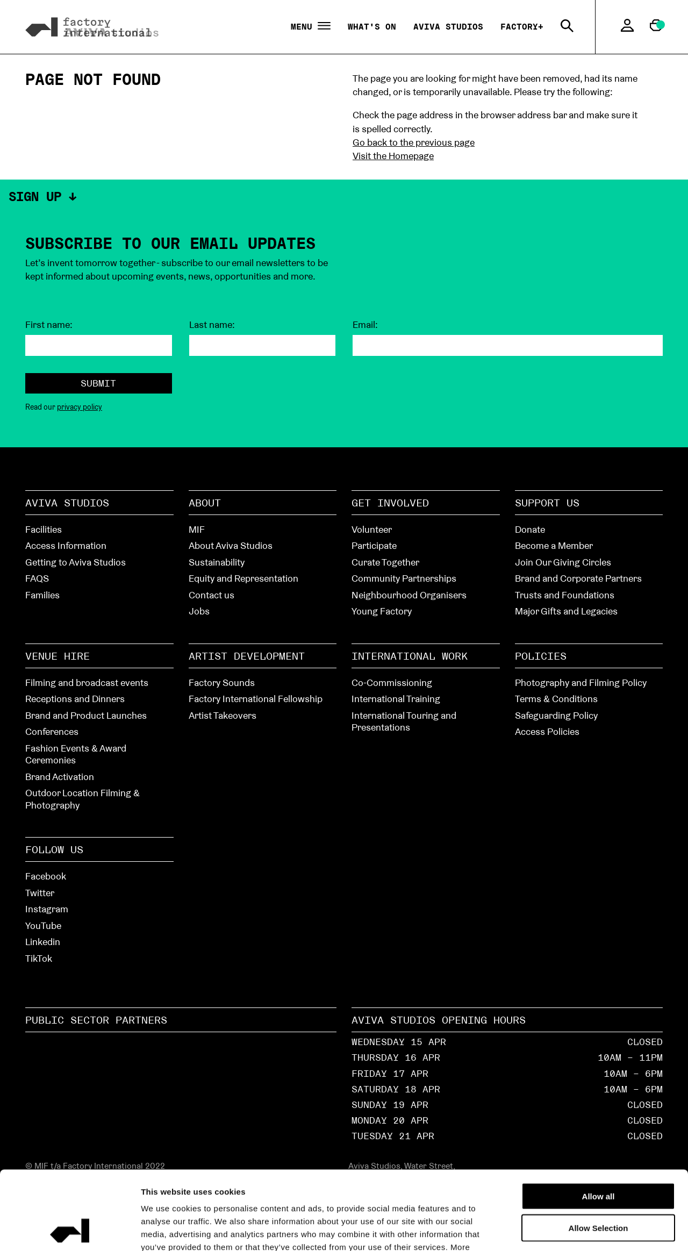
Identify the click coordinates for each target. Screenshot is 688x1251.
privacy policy (79, 407)
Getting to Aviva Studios (75, 562)
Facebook (45, 876)
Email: (365, 325)
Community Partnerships (404, 578)
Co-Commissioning (392, 682)
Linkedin (42, 941)
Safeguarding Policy (556, 715)
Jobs (199, 611)
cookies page (293, 1186)
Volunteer (372, 529)
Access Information (65, 545)
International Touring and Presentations (404, 721)
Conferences (51, 731)
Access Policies (547, 731)
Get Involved (390, 503)
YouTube (43, 925)
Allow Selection (598, 1154)
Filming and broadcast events (86, 682)
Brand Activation (59, 776)
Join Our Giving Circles (563, 562)
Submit (98, 383)
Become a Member (554, 545)
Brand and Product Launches (86, 715)
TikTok (38, 958)
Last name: (212, 325)
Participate (374, 545)
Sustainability (217, 562)
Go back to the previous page (414, 142)
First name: (49, 325)
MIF (197, 529)
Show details (608, 1229)
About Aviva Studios (231, 545)
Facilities (43, 529)
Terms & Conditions (556, 698)
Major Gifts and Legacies (566, 611)
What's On (372, 26)
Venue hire (57, 656)
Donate (530, 529)
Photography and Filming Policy (581, 682)
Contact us (211, 595)
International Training (396, 698)
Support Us (547, 503)
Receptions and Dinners (75, 698)
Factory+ (521, 26)
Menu (311, 27)
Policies (541, 656)
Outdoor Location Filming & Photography (82, 799)
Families (42, 595)
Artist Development (247, 656)
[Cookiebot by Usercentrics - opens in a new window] (70, 1230)
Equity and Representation (243, 578)
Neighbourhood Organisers (409, 595)
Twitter (39, 893)
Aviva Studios (448, 26)
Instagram (46, 909)
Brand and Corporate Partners (578, 578)
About (205, 503)
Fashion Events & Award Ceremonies (75, 754)
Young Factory (382, 611)
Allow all (598, 1122)
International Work (410, 656)
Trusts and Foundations (564, 595)
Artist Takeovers (222, 715)
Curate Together (385, 562)
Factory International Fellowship (255, 698)
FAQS (37, 578)
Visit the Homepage (393, 155)
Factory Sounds (222, 682)
